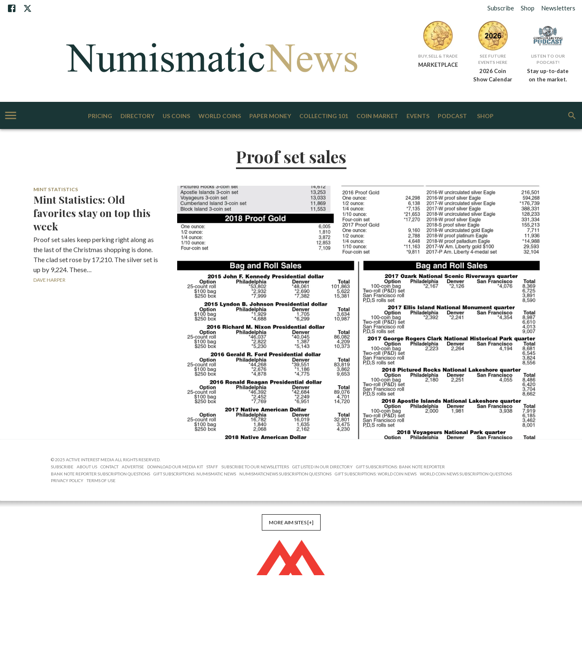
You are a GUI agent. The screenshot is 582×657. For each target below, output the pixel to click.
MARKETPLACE (438, 64)
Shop (527, 8)
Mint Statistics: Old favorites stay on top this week (92, 213)
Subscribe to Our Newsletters (255, 466)
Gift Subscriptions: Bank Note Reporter (400, 466)
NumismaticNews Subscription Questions (285, 473)
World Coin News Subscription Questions (466, 473)
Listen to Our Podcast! (548, 59)
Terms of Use (101, 480)
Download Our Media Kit (175, 466)
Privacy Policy (67, 480)
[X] (27, 8)
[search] (572, 116)
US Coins (176, 116)
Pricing (100, 116)
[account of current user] (10, 115)
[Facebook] (12, 8)
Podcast (452, 116)
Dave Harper (49, 280)
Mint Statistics (55, 189)
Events (418, 116)
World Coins (219, 116)
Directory (137, 116)
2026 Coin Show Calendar (492, 75)
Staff (212, 466)
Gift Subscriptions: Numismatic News (194, 473)
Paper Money (270, 116)
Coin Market (377, 116)
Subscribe (500, 8)
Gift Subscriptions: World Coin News (375, 473)
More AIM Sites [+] (291, 522)
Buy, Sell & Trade (438, 55)
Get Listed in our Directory (322, 466)
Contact (109, 466)
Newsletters (558, 8)
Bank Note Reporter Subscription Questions (100, 473)
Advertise (133, 466)
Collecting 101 (323, 116)
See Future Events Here (492, 59)
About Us (87, 466)
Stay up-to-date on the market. (548, 75)
